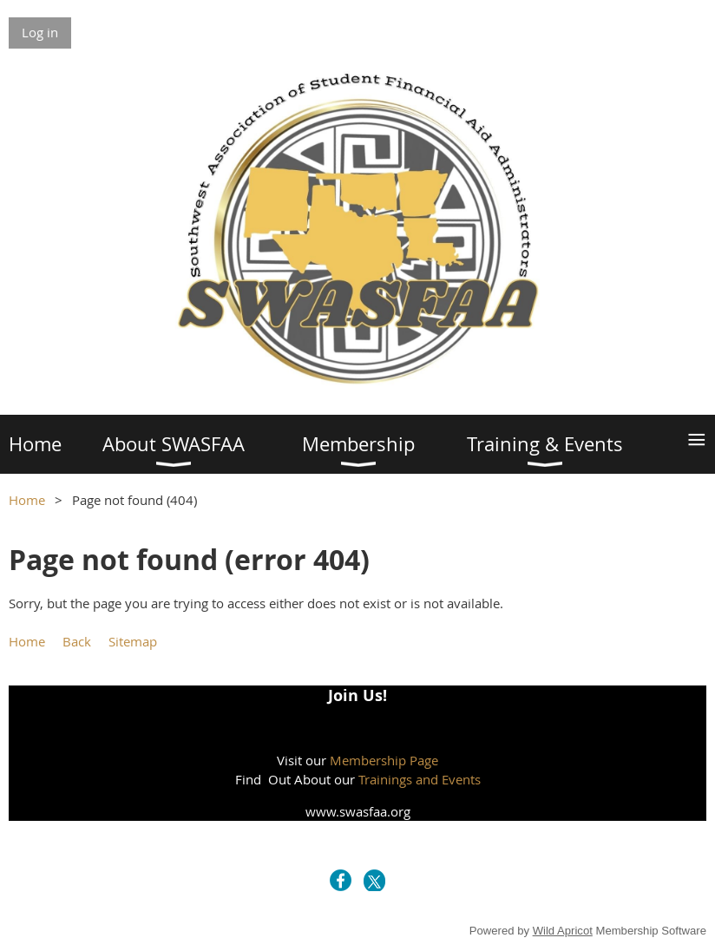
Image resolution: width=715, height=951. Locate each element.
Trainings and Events (419, 779)
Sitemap (132, 641)
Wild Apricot (563, 930)
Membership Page (384, 760)
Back (76, 641)
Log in (40, 32)
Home (27, 499)
